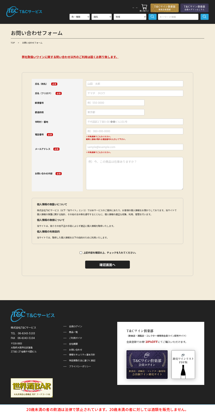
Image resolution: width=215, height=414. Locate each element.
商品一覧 (113, 8)
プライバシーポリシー (80, 366)
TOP (13, 42)
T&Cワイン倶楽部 (164, 8)
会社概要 (73, 344)
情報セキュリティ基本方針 (82, 354)
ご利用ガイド (129, 8)
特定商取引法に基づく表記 (82, 360)
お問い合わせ (75, 350)
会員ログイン (75, 326)
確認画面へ (107, 264)
